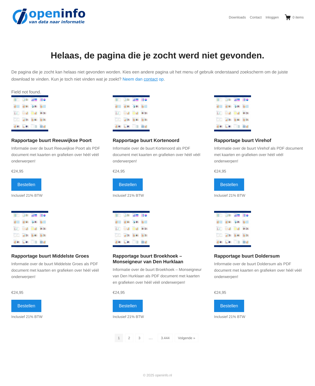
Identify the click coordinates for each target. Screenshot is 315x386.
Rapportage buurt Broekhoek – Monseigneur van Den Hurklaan (148, 259)
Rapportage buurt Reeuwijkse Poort (51, 140)
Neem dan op (143, 79)
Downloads (237, 17)
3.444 (165, 338)
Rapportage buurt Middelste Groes (50, 256)
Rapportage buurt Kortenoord (146, 140)
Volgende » (186, 338)
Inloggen (272, 17)
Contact (256, 17)
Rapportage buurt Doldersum (247, 256)
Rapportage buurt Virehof (242, 140)
